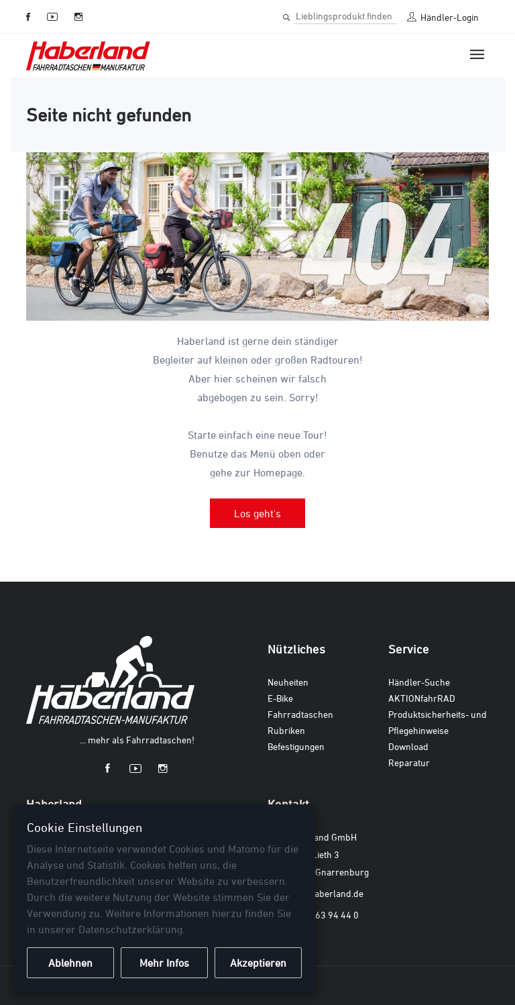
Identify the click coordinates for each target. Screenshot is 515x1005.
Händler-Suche (419, 682)
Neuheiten (288, 682)
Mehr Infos (164, 963)
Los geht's (257, 513)
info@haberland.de (324, 893)
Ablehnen (70, 963)
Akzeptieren (258, 963)
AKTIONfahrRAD (421, 698)
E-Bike (280, 698)
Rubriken (286, 730)
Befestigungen (296, 746)
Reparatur (409, 762)
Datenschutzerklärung (130, 929)
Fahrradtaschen (300, 714)
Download (408, 746)
